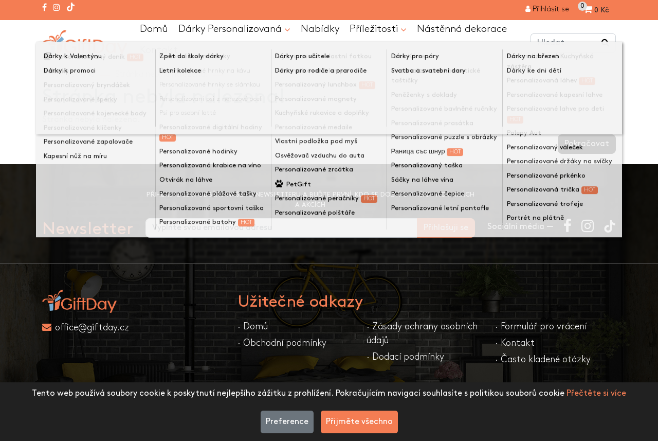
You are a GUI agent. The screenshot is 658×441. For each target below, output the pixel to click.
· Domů (252, 327)
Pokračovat (586, 145)
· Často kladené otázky (543, 360)
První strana (73, 75)
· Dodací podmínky (405, 358)
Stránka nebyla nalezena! (161, 75)
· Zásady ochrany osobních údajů (422, 334)
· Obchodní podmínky (281, 344)
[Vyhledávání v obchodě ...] (605, 44)
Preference (287, 422)
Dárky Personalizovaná (234, 30)
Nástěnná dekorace (463, 29)
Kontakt (159, 51)
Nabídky (321, 29)
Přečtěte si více (596, 393)
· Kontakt (515, 344)
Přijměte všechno (359, 422)
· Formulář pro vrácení (541, 327)
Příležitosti (379, 30)
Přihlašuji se (446, 229)
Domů (154, 29)
